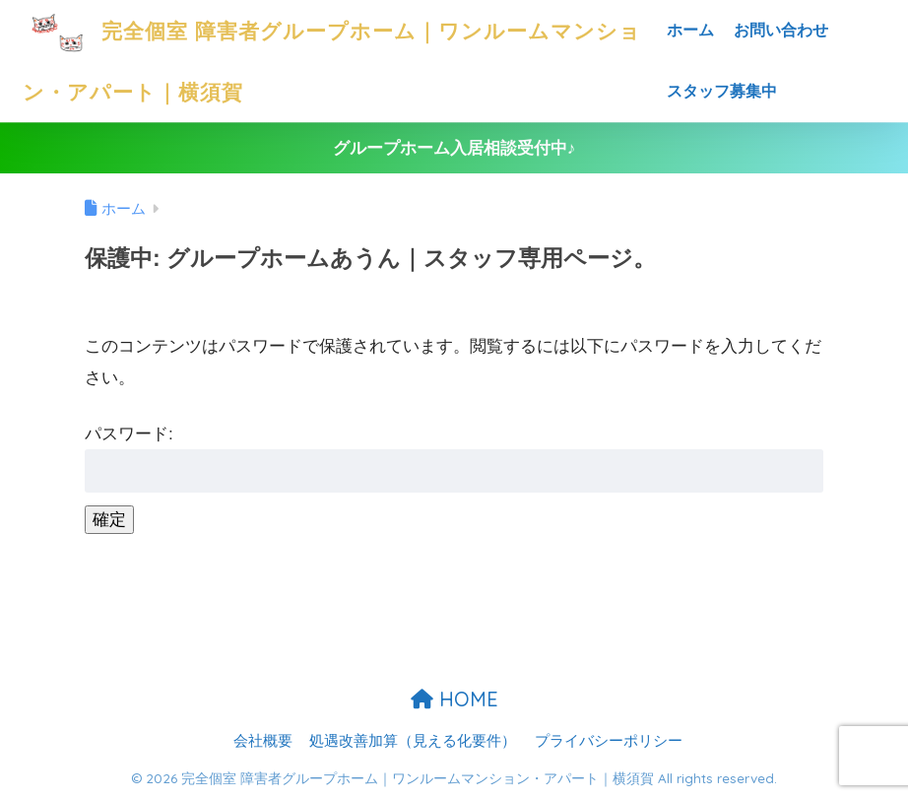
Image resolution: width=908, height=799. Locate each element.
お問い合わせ (781, 30)
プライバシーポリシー (608, 741)
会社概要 (262, 741)
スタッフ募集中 (722, 91)
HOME (454, 699)
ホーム (690, 30)
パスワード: (454, 459)
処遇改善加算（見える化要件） (412, 741)
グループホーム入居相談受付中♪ (454, 148)
